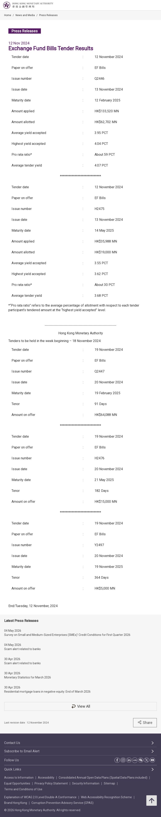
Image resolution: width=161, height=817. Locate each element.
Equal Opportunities (17, 783)
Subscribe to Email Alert (21, 751)
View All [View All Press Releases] (80, 706)
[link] (147, 5)
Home (7, 15)
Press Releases (48, 15)
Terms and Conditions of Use (23, 789)
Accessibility (46, 777)
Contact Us (12, 743)
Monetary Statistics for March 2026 (27, 677)
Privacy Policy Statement (51, 783)
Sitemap (109, 783)
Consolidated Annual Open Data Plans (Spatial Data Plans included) (103, 777)
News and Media (25, 15)
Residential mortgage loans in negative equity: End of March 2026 (47, 691)
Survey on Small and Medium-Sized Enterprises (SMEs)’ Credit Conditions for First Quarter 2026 (67, 634)
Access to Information (19, 777)
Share (145, 722)
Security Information (85, 783)
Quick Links (12, 769)
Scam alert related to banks (22, 649)
